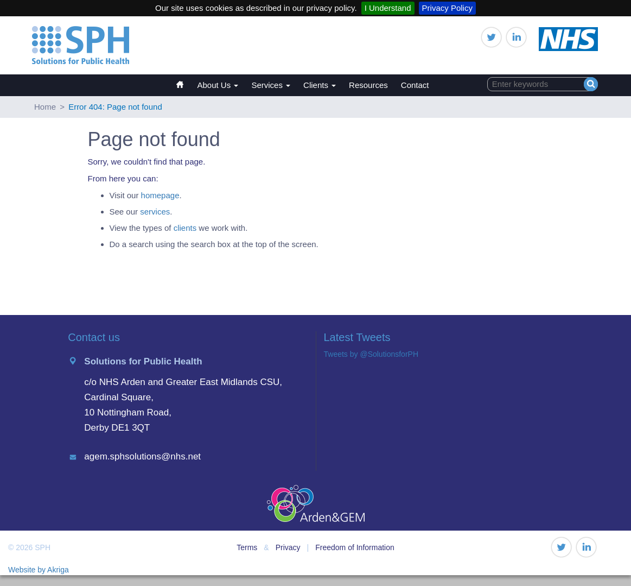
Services (270, 85)
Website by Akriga (38, 569)
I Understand (388, 7)
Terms (247, 547)
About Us (218, 85)
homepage (160, 195)
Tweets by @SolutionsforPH (371, 354)
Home (185, 79)
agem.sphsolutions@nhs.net (142, 456)
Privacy (288, 547)
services (155, 211)
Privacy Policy (447, 7)
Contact (415, 85)
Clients (319, 85)
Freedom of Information (354, 547)
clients (185, 227)
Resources (368, 85)
